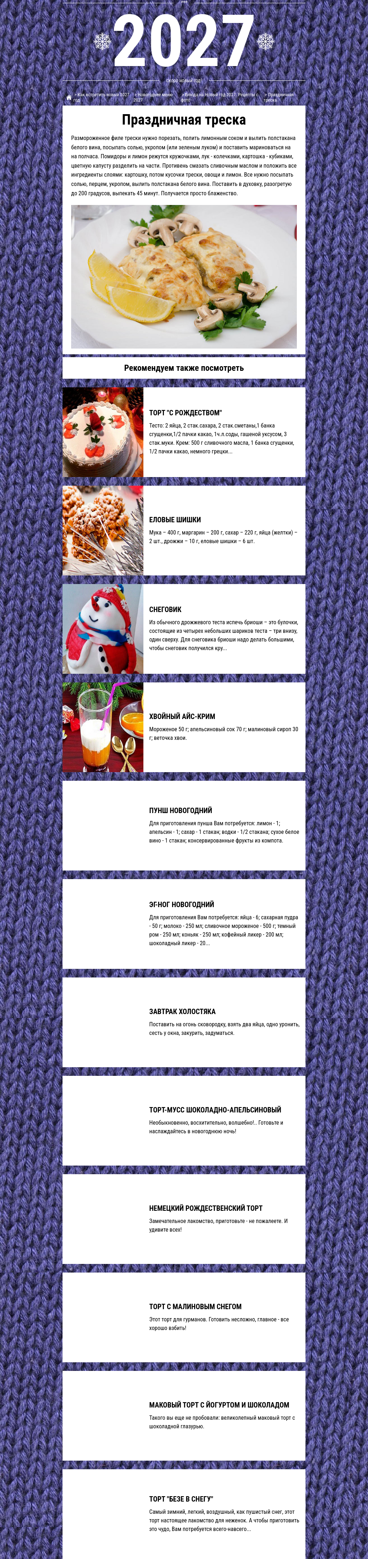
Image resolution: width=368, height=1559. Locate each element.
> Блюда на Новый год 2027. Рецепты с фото (219, 97)
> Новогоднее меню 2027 (153, 97)
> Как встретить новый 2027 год (101, 97)
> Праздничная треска (279, 97)
